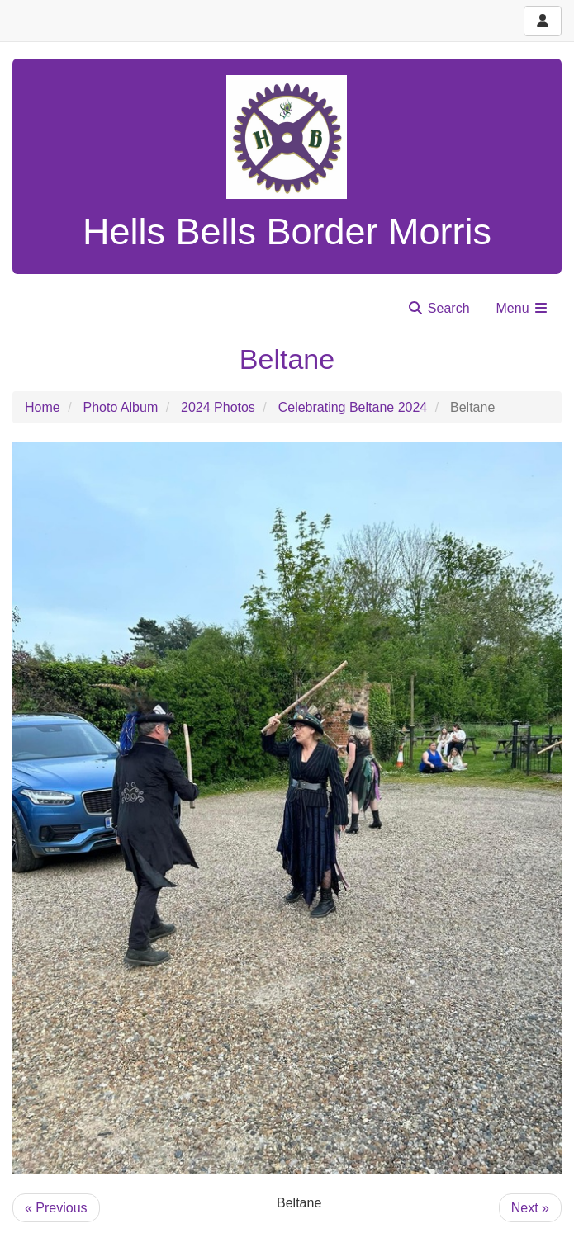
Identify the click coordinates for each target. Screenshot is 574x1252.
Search (438, 308)
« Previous (56, 1208)
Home (42, 407)
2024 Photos (218, 407)
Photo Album (120, 407)
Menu (522, 308)
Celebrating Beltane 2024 (353, 407)
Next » (530, 1208)
